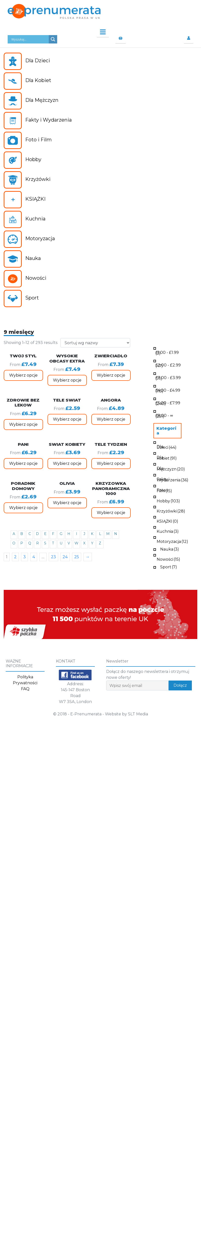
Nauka (169, 549)
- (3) (167, 352)
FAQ (25, 688)
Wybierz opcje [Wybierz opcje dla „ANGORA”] (111, 419)
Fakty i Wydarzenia (172, 479)
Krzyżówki (171, 511)
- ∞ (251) (164, 415)
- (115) (167, 390)
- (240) (167, 403)
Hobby (168, 500)
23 (53, 557)
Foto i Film (164, 490)
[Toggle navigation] (100, 30)
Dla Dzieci (166, 446)
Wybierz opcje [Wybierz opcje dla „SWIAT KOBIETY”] (67, 463)
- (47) (168, 365)
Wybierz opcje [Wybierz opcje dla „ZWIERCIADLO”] (111, 375)
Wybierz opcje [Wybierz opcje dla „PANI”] (23, 463)
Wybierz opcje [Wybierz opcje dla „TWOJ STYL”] (23, 375)
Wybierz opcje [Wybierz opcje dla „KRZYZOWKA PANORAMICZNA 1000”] (111, 512)
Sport (168, 566)
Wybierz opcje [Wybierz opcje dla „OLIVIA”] (67, 502)
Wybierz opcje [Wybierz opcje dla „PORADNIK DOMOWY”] (23, 507)
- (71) (168, 377)
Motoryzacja (172, 541)
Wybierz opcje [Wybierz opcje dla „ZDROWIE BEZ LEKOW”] (23, 424)
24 (65, 557)
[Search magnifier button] (53, 39)
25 (76, 557)
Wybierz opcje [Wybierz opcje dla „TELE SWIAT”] (67, 419)
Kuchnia (168, 531)
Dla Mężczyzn (171, 468)
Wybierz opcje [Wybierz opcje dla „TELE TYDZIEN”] (111, 463)
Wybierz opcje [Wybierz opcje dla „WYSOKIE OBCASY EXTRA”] (67, 380)
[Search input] (29, 39)
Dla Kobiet (167, 457)
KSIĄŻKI (167, 521)
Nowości (168, 559)
